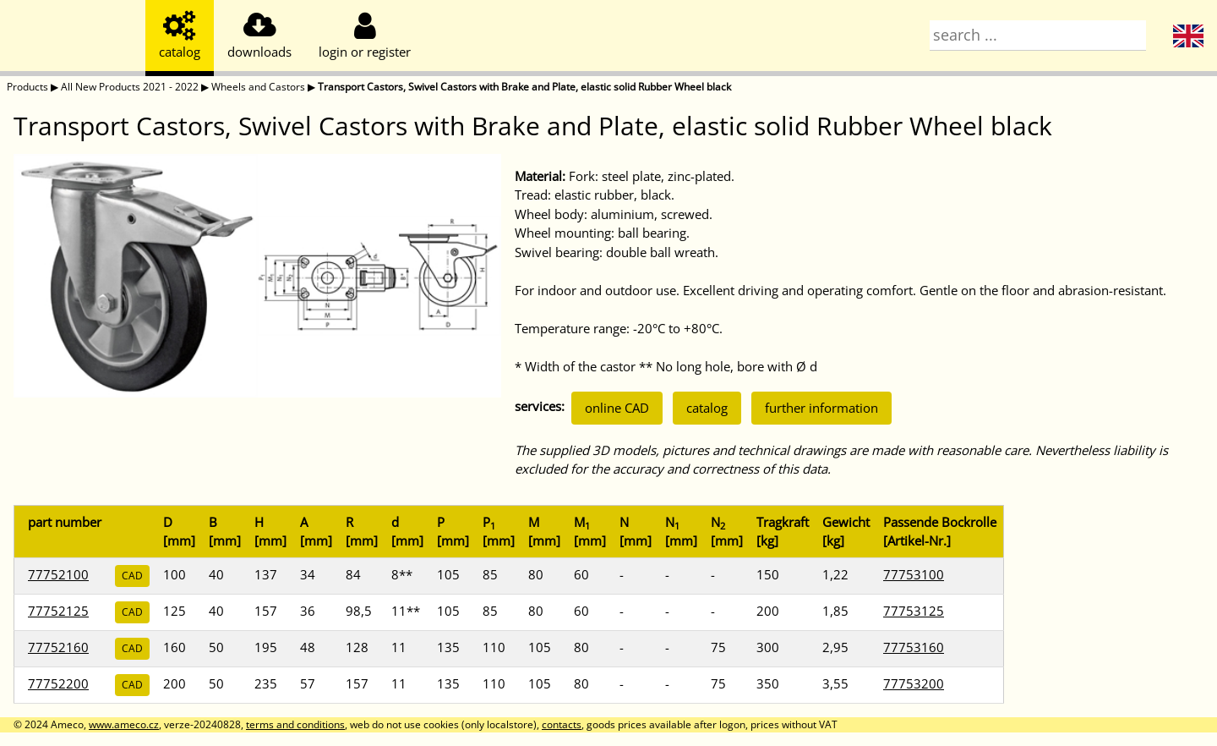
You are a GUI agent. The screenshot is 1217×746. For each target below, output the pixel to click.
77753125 (913, 610)
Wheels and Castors (258, 87)
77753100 (913, 574)
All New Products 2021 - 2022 (130, 87)
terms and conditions (295, 724)
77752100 (58, 574)
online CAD (617, 407)
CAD (132, 575)
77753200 (913, 683)
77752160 (58, 647)
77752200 (58, 683)
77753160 (913, 647)
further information (821, 407)
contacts (561, 724)
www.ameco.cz (124, 724)
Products (27, 87)
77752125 (58, 610)
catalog (707, 407)
